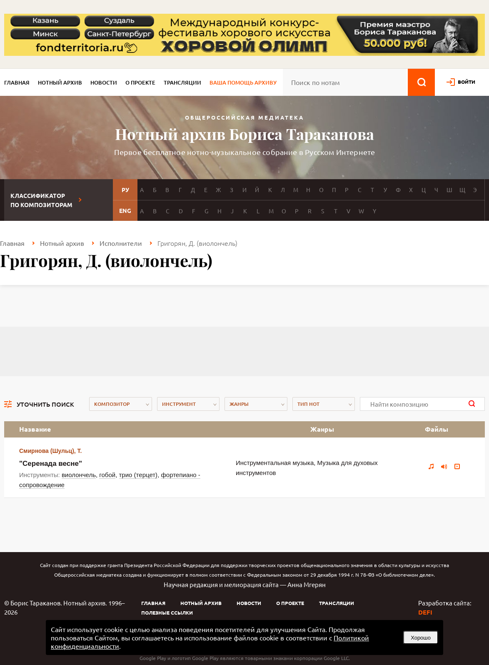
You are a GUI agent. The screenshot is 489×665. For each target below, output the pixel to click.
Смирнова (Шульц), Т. (50, 451)
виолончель (79, 474)
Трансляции (182, 82)
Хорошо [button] (421, 638)
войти (466, 81)
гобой (107, 474)
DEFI (425, 612)
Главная (17, 82)
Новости (103, 82)
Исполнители (121, 243)
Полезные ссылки (167, 612)
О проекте (140, 82)
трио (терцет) (138, 474)
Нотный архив (60, 82)
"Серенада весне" (50, 464)
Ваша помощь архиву (243, 82)
